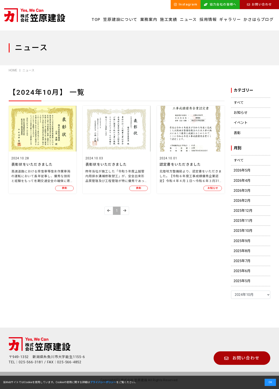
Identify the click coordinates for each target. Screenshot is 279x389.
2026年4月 (242, 181)
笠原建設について (120, 19)
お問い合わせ (259, 4)
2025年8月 (242, 251)
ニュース (188, 19)
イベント (241, 123)
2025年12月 (243, 211)
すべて (239, 103)
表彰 (64, 188)
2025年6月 (242, 271)
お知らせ (213, 188)
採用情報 (208, 19)
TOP (96, 19)
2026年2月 (242, 201)
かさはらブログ (258, 19)
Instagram (185, 4)
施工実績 (168, 19)
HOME (13, 70)
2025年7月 (242, 261)
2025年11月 (243, 221)
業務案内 (148, 19)
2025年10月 (243, 231)
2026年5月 (242, 170)
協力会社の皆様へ (220, 4)
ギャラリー (230, 19)
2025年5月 (242, 281)
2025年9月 (242, 241)
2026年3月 (242, 191)
